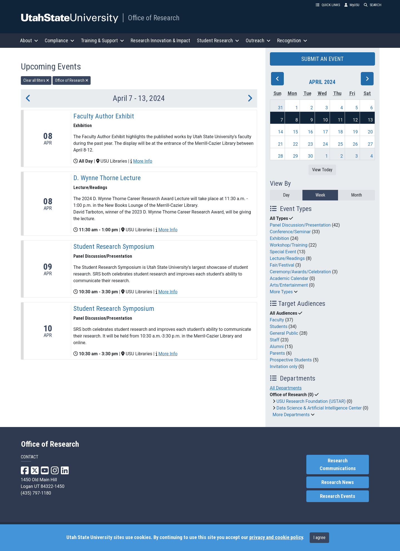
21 (280, 144)
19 (355, 132)
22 (295, 144)
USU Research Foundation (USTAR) (311, 401)
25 (340, 144)
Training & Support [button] (102, 40)
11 (340, 120)
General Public (284, 333)
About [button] (29, 40)
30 (310, 156)
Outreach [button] (258, 40)
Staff (275, 339)
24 (325, 144)
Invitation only (283, 366)
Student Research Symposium (113, 246)
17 (325, 132)
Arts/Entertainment (289, 285)
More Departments (291, 414)
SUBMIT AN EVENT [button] (322, 59)
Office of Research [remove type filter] (71, 80)
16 (310, 132)
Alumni (277, 346)
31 (280, 107)
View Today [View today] (322, 169)
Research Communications (338, 464)
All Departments (286, 388)
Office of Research (154, 18)
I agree (319, 537)
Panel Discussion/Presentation (300, 225)
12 (355, 120)
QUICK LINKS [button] (328, 5)
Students (278, 326)
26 (355, 144)
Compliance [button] (59, 40)
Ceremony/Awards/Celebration (300, 271)
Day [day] (286, 195)
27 (370, 144)
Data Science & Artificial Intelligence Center (319, 408)
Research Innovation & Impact (160, 40)
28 (280, 156)
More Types (281, 291)
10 (325, 120)
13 (370, 120)
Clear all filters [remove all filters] (36, 80)
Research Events (337, 496)
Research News (337, 482)
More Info (142, 161)
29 (295, 156)
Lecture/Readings (287, 258)
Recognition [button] (292, 40)
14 (280, 132)
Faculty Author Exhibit (103, 116)
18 (340, 132)
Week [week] (320, 195)
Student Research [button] (218, 40)
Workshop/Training (289, 245)
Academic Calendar (289, 278)
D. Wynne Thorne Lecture (107, 178)
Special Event (283, 251)
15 (295, 132)
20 (370, 132)
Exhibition (279, 238)
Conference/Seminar (290, 231)
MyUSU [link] (351, 5)
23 (310, 144)
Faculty (277, 319)
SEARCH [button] (372, 5)
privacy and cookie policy (276, 537)
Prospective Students (291, 360)
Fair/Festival (282, 265)
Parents (277, 353)
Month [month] (356, 195)
